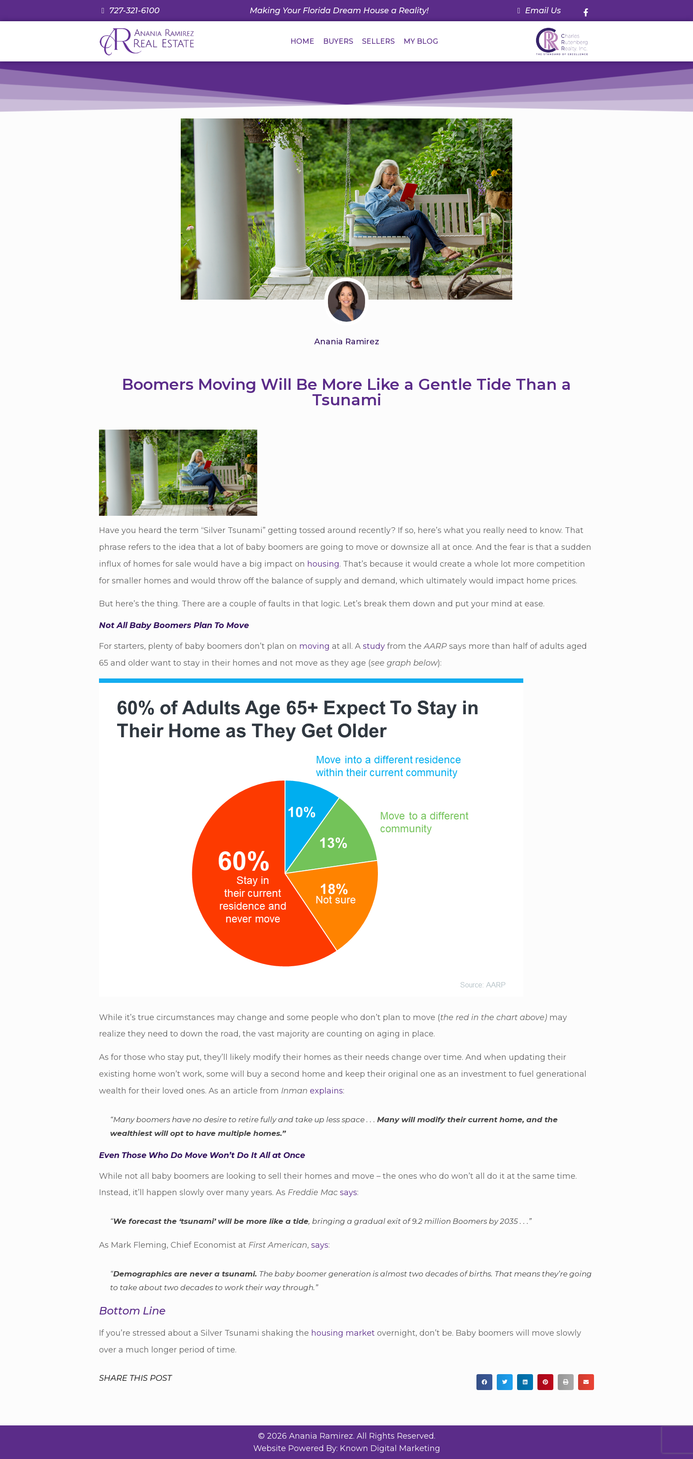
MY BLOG (421, 41)
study (374, 646)
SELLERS (378, 41)
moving (314, 646)
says (348, 1192)
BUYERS (338, 41)
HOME (302, 41)
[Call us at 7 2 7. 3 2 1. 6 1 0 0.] (129, 10)
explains (326, 1091)
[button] (484, 1382)
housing (323, 564)
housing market (343, 1333)
